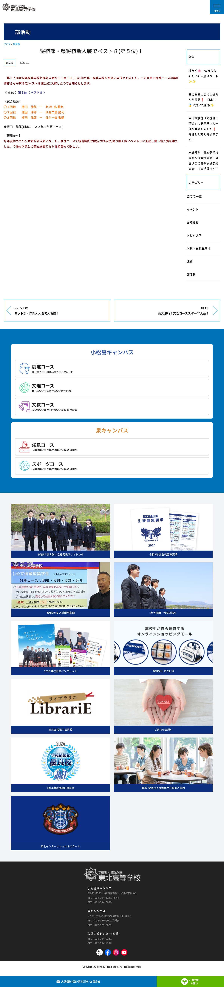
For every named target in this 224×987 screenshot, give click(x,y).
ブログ (7, 44)
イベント (193, 209)
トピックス (194, 235)
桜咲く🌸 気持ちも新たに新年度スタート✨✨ (203, 76)
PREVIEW (59, 311)
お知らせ (193, 222)
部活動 (16, 44)
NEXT (164, 311)
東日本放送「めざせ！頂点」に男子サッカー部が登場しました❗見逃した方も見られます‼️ (203, 129)
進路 (190, 261)
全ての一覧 (194, 196)
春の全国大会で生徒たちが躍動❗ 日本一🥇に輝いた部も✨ (203, 99)
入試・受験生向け (199, 248)
